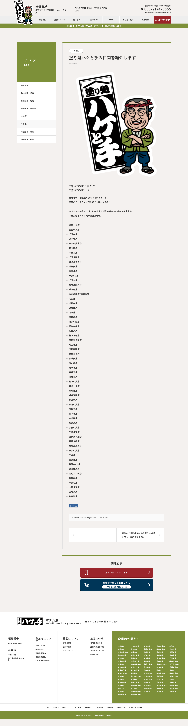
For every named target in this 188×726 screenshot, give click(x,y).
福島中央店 (173, 685)
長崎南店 (73, 358)
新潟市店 (73, 399)
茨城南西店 (74, 349)
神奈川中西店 (136, 664)
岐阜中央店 (74, 386)
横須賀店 (134, 673)
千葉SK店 (73, 275)
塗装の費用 (67, 646)
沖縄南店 (73, 266)
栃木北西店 (74, 335)
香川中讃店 (74, 321)
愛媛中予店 (74, 225)
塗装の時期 (67, 643)
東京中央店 (74, 450)
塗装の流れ (94, 654)
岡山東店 (172, 691)
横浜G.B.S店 (74, 464)
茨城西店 (73, 390)
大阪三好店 (173, 676)
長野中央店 (74, 229)
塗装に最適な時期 (97, 646)
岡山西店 (73, 363)
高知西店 (121, 676)
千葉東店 (73, 280)
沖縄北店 (73, 307)
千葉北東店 (74, 432)
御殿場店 (73, 496)
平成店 (72, 455)
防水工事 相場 (27, 93)
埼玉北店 (160, 691)
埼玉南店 (73, 248)
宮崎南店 (121, 664)
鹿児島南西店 (75, 445)
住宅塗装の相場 (96, 643)
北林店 (72, 312)
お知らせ (94, 19)
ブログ (111, 19)
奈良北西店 (74, 468)
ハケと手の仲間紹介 (43, 660)
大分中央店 (74, 427)
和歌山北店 (122, 694)
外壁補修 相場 (27, 100)
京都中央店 (74, 404)
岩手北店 (73, 367)
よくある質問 (128, 19)
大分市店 (134, 649)
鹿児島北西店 (75, 284)
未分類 (24, 116)
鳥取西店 (73, 317)
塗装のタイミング (97, 650)
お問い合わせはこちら (117, 572)
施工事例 (76, 19)
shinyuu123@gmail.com (88, 517)
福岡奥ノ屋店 (75, 436)
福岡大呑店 (74, 441)
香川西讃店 (173, 673)
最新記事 (24, 85)
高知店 (172, 646)
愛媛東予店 (74, 353)
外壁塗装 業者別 (28, 108)
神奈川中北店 (136, 694)
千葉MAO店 (148, 673)
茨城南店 (73, 303)
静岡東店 (172, 652)
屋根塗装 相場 (27, 139)
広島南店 (73, 418)
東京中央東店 (75, 243)
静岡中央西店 (136, 691)
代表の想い (40, 649)
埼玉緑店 (73, 344)
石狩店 (72, 298)
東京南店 (121, 691)
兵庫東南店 (74, 395)
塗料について (68, 650)
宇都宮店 (73, 372)
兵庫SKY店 (148, 688)
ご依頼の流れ (41, 657)
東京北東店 (173, 688)
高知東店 (73, 376)
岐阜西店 (73, 289)
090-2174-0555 (15, 643)
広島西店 (73, 422)
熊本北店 (73, 413)
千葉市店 (73, 252)
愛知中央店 (74, 326)
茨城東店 (73, 491)
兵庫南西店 (173, 661)
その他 (24, 124)
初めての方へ (41, 645)
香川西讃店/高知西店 (79, 294)
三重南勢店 (148, 676)
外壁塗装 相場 (27, 131)
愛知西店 (73, 459)
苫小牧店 (73, 238)
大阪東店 (134, 658)
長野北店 (73, 271)
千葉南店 (73, 234)
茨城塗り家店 (75, 340)
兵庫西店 (73, 330)
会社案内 (42, 19)
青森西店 (160, 661)
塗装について (59, 19)
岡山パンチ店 (75, 473)
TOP (47, 707)
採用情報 (145, 19)
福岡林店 (73, 478)
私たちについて (43, 640)
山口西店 (134, 688)
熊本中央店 (74, 381)
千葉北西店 (74, 257)
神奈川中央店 (75, 261)
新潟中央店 (122, 661)
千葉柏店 (73, 482)
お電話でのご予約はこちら (117, 584)
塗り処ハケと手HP (135, 707)
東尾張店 (73, 409)
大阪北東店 (74, 487)
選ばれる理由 (41, 653)
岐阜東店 (147, 691)
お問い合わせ (162, 19)
